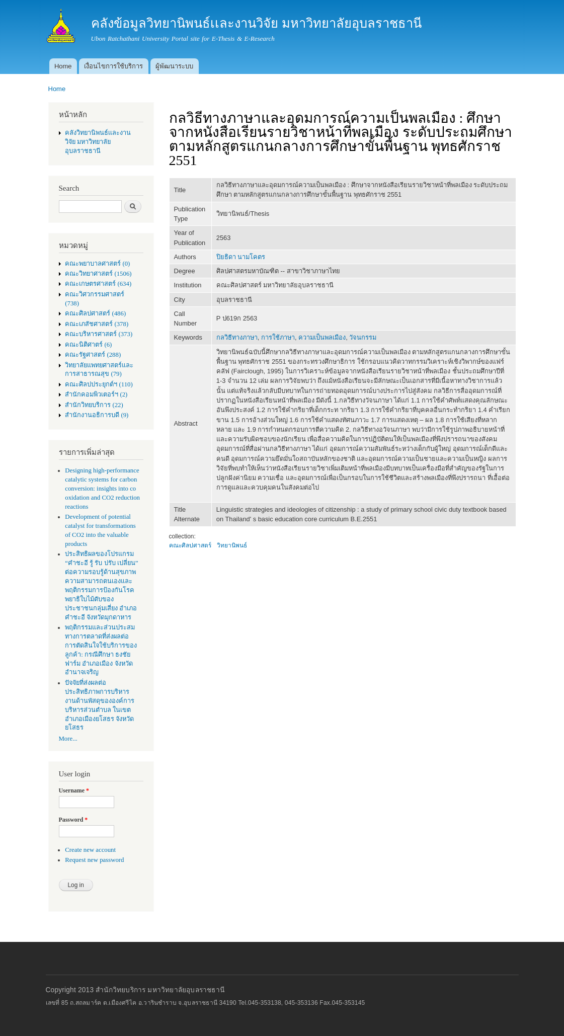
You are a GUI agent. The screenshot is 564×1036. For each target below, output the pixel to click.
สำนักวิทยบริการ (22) (94, 405)
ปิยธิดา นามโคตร (241, 257)
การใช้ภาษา (278, 337)
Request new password (94, 859)
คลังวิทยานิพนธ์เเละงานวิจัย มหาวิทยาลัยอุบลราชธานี (98, 141)
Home (63, 66)
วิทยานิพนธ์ (232, 545)
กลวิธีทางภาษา (237, 337)
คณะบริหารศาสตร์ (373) (98, 334)
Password (73, 819)
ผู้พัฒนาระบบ (174, 66)
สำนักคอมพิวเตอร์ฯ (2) (96, 394)
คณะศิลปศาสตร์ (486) (95, 313)
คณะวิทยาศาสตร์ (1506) (98, 273)
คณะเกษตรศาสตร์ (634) (98, 283)
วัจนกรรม (362, 337)
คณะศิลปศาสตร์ (190, 545)
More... (68, 738)
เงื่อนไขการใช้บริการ (113, 66)
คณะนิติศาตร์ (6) (88, 344)
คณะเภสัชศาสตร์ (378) (96, 324)
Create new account (90, 849)
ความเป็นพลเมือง (322, 337)
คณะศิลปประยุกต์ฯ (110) (98, 384)
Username (74, 790)
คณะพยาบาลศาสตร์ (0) (97, 263)
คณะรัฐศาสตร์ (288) (93, 354)
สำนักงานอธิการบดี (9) (96, 415)
